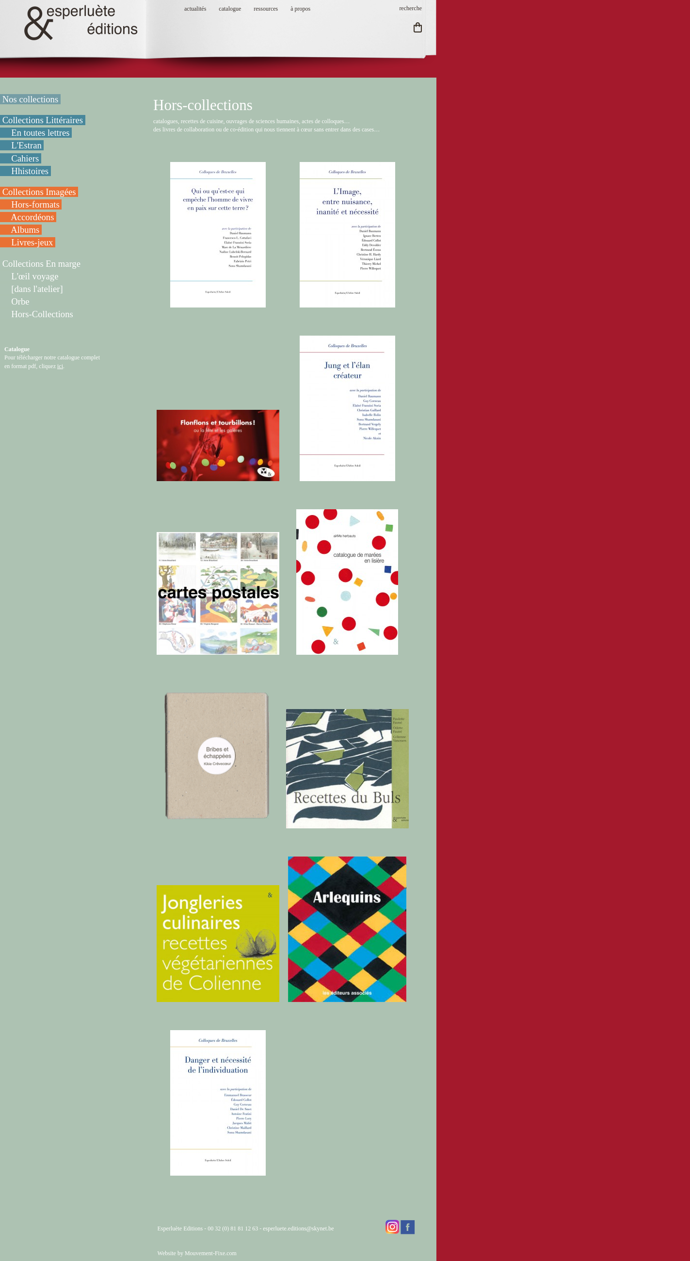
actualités (195, 8)
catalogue (230, 8)
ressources (266, 8)
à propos (300, 8)
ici (60, 366)
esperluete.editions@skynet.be (298, 1228)
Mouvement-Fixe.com (211, 1253)
